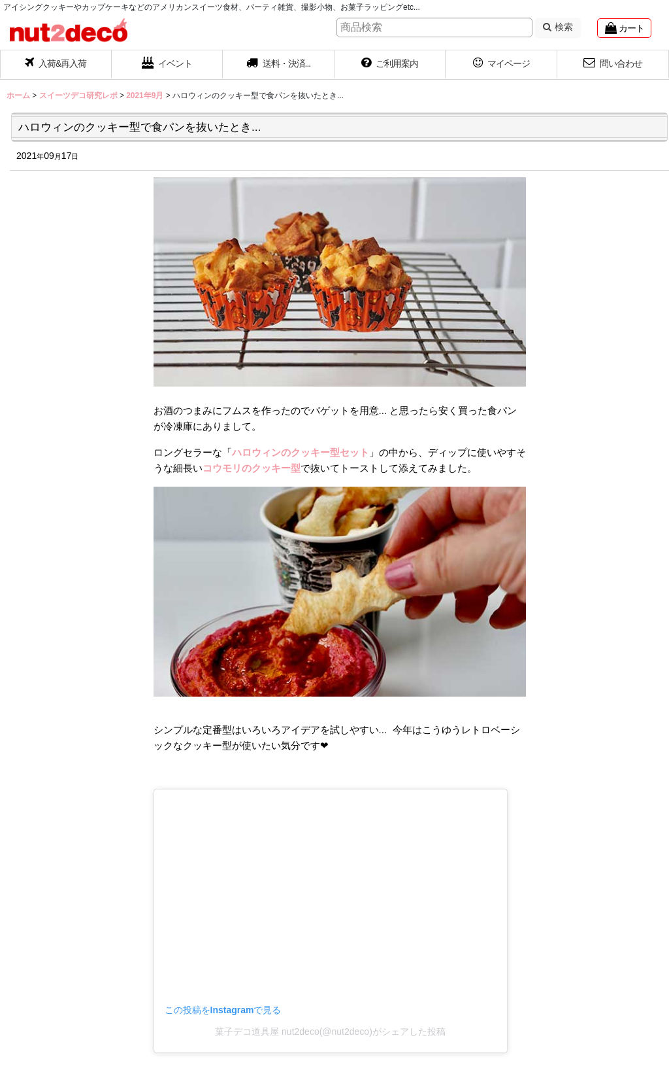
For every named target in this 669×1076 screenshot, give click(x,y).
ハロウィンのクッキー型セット (300, 452)
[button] (278, 64)
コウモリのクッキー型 (252, 468)
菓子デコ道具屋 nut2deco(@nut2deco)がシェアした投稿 (330, 1031)
